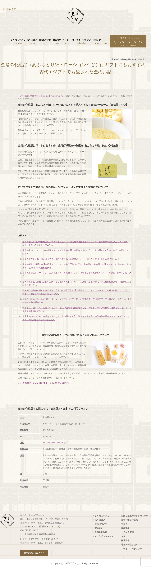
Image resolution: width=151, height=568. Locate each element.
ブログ (124, 524)
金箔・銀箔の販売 (129, 520)
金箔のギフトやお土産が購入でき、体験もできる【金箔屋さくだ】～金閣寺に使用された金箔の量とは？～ (72, 259)
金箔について (101, 524)
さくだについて (102, 515)
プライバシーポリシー (131, 549)
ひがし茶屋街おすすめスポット (135, 515)
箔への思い (100, 520)
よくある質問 (127, 532)
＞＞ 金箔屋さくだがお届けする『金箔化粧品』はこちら (44, 383)
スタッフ (125, 536)
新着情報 (125, 528)
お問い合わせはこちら (34, 553)
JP (4, 9)
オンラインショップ (104, 536)
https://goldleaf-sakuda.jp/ (54, 443)
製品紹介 (99, 528)
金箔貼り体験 (101, 532)
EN (8, 9)
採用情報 (125, 540)
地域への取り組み (129, 544)
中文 (14, 9)
